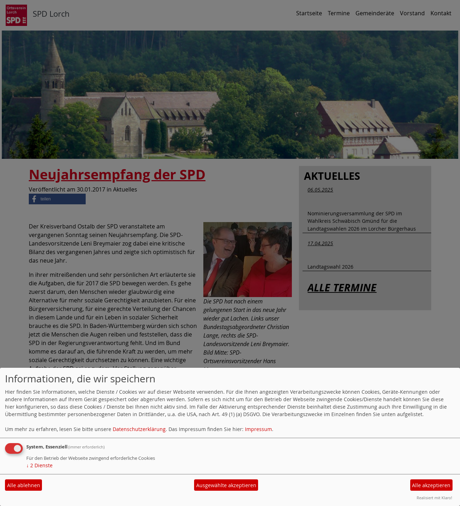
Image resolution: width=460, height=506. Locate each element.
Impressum (258, 429)
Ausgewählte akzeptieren (226, 485)
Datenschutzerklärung (139, 429)
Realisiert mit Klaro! (434, 497)
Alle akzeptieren (431, 485)
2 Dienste (39, 465)
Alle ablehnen (23, 485)
